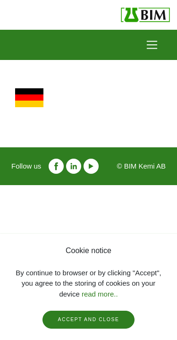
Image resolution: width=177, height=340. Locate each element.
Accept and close (88, 319)
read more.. (100, 294)
